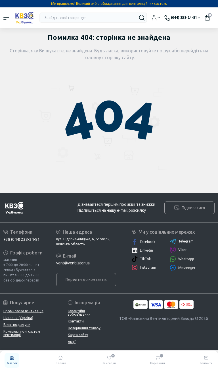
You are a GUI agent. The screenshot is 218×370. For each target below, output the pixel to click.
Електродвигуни (16, 324)
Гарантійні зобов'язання (79, 312)
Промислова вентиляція (23, 311)
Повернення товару (84, 328)
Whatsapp (182, 259)
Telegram (182, 241)
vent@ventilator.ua (73, 263)
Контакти (76, 321)
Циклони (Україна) (18, 318)
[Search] (142, 17)
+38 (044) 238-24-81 (21, 239)
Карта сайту (78, 335)
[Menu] (6, 18)
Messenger (183, 268)
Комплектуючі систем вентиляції (21, 333)
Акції (72, 342)
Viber (178, 250)
